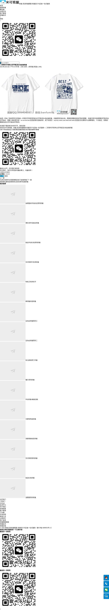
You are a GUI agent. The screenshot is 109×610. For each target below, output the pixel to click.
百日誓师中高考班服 (19, 262)
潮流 (17, 129)
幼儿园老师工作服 (18, 360)
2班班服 (31, 67)
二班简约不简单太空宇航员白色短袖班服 (59, 127)
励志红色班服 (17, 478)
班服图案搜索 (4, 522)
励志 (9, 129)
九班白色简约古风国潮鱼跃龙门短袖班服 (13, 180)
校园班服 (3, 7)
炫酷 (20, 129)
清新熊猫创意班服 (18, 438)
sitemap (2, 503)
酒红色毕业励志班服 (19, 223)
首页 (1, 5)
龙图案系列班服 (18, 497)
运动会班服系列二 (18, 340)
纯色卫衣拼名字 (18, 282)
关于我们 (3, 507)
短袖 (31, 129)
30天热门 (3, 499)
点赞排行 (3, 518)
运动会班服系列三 (18, 321)
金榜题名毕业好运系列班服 (21, 203)
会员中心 (3, 505)
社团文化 (3, 11)
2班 (1, 129)
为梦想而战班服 (18, 419)
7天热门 (2, 501)
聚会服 (2, 9)
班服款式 (3, 15)
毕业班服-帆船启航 (19, 399)
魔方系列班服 (17, 380)
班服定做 (3, 526)
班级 (23, 129)
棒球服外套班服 (18, 301)
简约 (34, 129)
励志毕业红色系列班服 (20, 242)
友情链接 (3, 508)
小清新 (13, 129)
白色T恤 (27, 129)
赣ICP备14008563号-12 (44, 528)
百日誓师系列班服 (18, 458)
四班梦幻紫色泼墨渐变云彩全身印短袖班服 (14, 182)
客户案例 (3, 13)
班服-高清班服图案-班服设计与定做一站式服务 (28, 127)
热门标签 (3, 520)
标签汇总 (3, 516)
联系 (6, 176)
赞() (2, 176)
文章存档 (3, 514)
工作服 (2, 512)
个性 (3, 129)
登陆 (1, 19)
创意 (6, 129)
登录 (23, 126)
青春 (37, 129)
